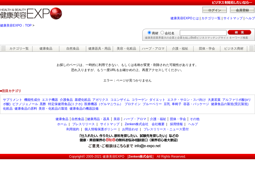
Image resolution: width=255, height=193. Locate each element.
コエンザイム (120, 100)
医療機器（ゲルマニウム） (103, 104)
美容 (117, 119)
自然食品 (72, 48)
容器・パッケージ (196, 104)
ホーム (62, 124)
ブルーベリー (152, 104)
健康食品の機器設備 (84, 108)
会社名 (169, 33)
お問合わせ (130, 129)
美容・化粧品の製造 (53, 108)
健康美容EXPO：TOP (16, 25)
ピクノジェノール (25, 104)
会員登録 (242, 10)
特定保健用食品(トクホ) (65, 104)
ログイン (214, 10)
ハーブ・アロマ (153, 48)
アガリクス (100, 100)
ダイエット (157, 100)
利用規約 (72, 129)
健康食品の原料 (25, 108)
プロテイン (133, 104)
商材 (155, 33)
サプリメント (12, 100)
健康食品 (45, 48)
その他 (194, 119)
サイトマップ (233, 18)
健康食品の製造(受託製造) (230, 104)
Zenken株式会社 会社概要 (145, 124)
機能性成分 (32, 100)
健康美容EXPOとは (184, 18)
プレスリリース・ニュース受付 (166, 129)
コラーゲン (140, 100)
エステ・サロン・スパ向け (186, 100)
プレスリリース (83, 124)
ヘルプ (250, 18)
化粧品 (8, 108)
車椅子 (176, 104)
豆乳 (167, 104)
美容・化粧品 (126, 48)
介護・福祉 (180, 48)
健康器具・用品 (99, 48)
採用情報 (176, 124)
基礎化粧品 (83, 100)
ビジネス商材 (233, 48)
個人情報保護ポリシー (101, 129)
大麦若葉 (214, 100)
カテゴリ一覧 (211, 18)
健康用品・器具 (98, 119)
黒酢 (43, 104)
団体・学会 (207, 48)
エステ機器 (50, 100)
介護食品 (66, 100)
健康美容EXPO (113, 156)
